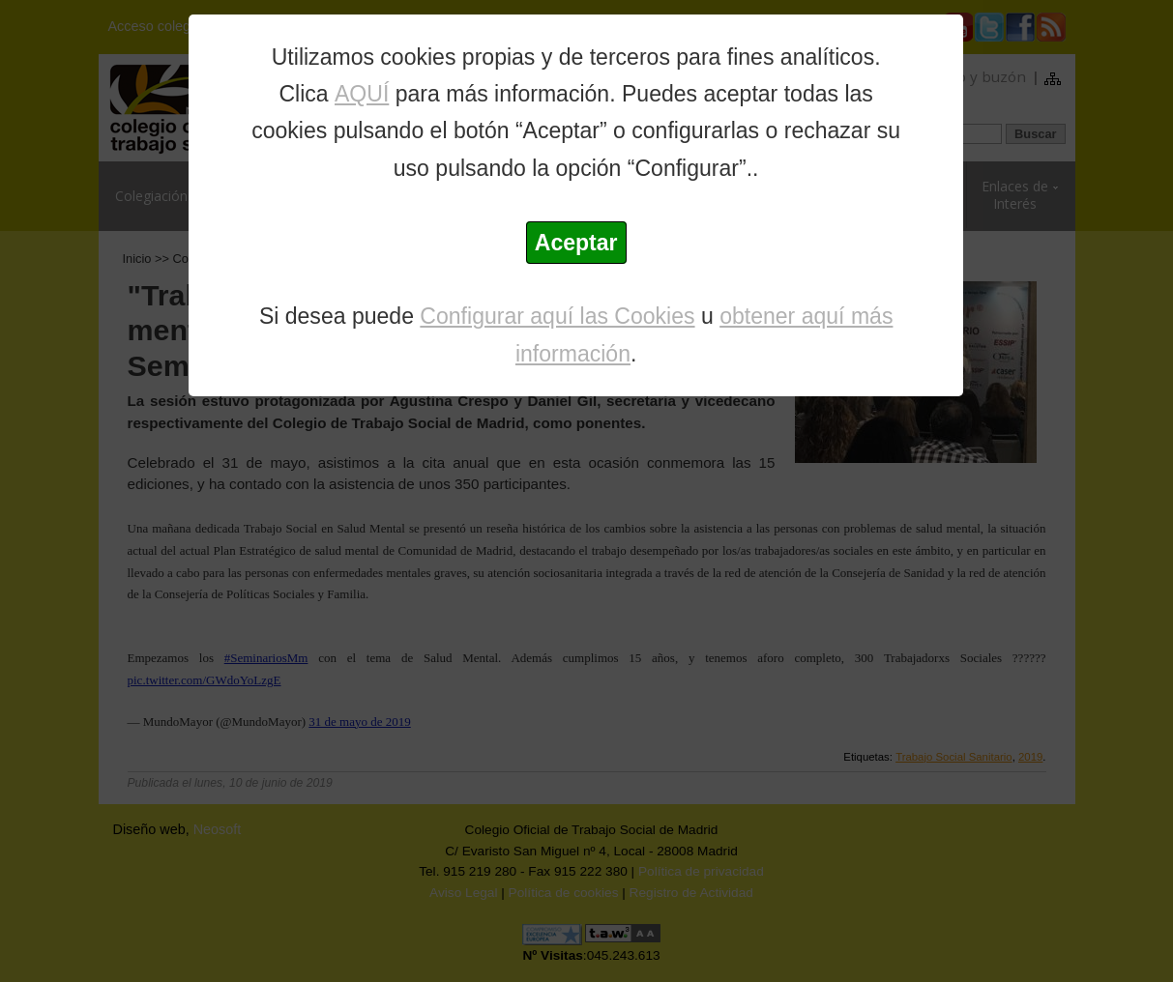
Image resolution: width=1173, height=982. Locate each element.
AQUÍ (362, 93)
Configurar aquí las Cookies (557, 316)
